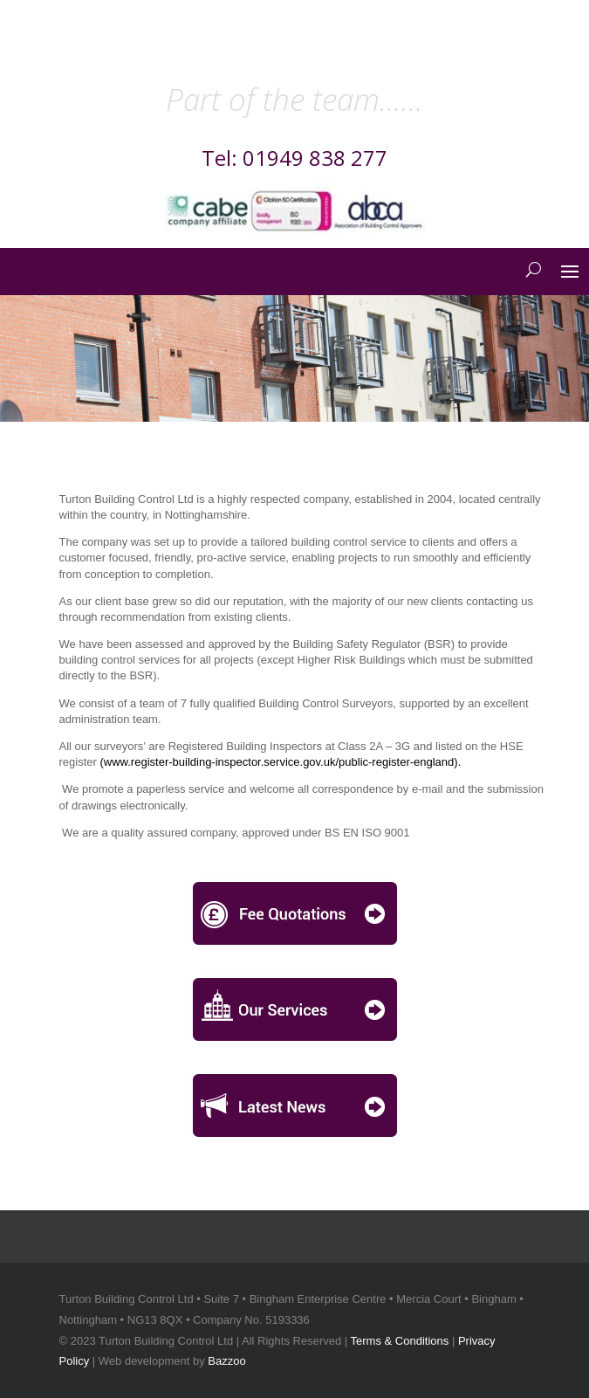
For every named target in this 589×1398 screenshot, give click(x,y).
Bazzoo (226, 1360)
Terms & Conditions (400, 1340)
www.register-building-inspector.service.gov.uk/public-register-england (279, 761)
